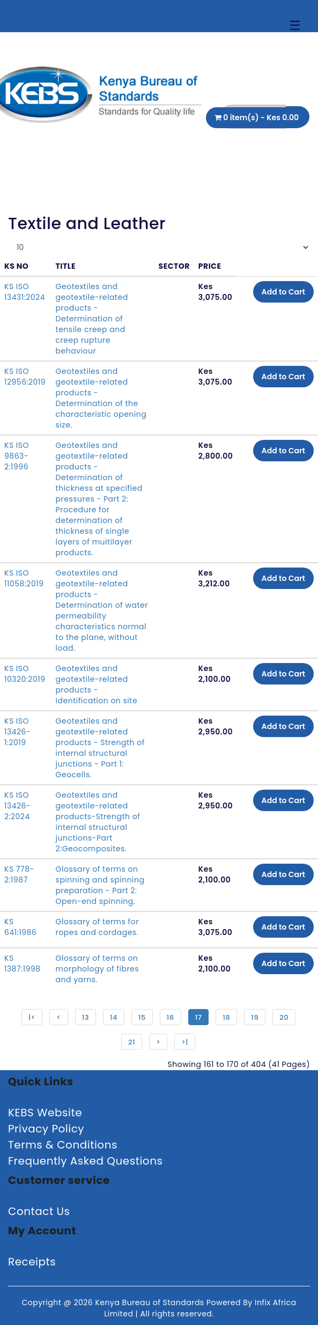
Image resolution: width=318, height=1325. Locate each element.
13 (85, 1017)
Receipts (32, 1261)
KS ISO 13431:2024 (24, 292)
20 (284, 1017)
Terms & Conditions (62, 1144)
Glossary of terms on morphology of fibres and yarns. (97, 969)
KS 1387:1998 (22, 963)
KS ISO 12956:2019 (25, 376)
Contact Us (39, 1211)
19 (254, 1017)
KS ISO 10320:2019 (24, 673)
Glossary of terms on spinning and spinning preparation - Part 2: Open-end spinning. (100, 885)
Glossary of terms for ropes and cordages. (97, 927)
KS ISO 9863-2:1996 (16, 456)
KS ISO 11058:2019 (24, 578)
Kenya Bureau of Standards (150, 1302)
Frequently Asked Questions (85, 1160)
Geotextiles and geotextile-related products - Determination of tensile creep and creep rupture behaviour (92, 318)
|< (31, 1017)
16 (170, 1017)
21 (131, 1042)
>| (184, 1042)
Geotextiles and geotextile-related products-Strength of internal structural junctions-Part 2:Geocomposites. (98, 822)
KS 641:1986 (20, 927)
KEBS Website (45, 1112)
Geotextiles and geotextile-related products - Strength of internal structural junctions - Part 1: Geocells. (100, 748)
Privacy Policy (46, 1128)
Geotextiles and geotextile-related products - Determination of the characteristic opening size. (101, 398)
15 (142, 1017)
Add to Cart (283, 291)
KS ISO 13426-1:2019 (17, 732)
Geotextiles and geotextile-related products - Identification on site (96, 684)
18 (226, 1017)
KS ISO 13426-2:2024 (17, 806)
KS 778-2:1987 (19, 874)
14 (113, 1017)
